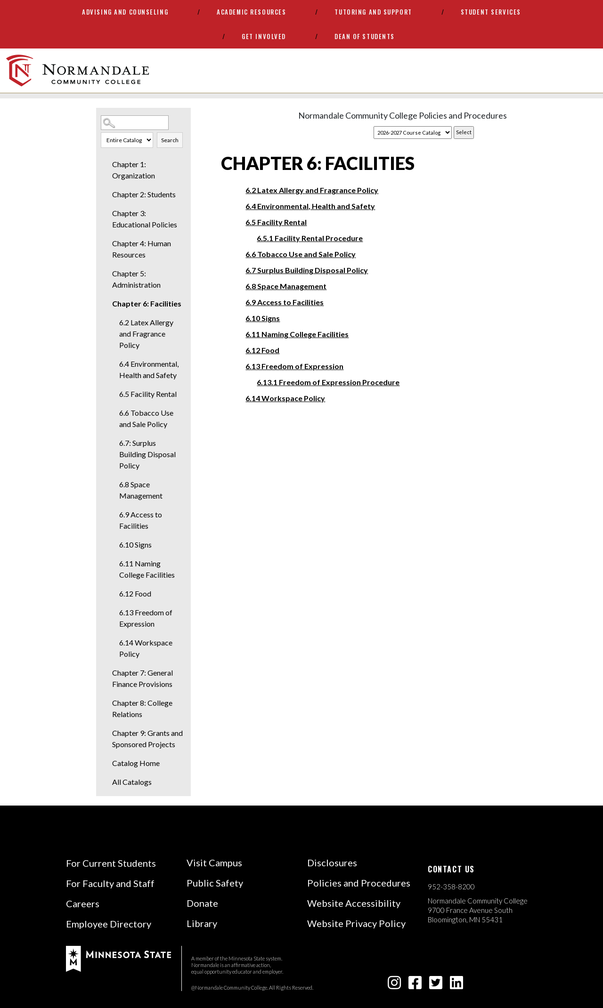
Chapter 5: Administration (136, 279)
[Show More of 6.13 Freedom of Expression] (112, 612)
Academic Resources (251, 11)
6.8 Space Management (141, 490)
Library (202, 923)
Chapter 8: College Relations (142, 708)
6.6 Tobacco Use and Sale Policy (146, 418)
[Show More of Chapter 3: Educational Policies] (105, 213)
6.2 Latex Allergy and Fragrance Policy (146, 333)
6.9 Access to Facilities (140, 520)
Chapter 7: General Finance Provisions (142, 678)
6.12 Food (135, 593)
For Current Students (111, 863)
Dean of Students (364, 36)
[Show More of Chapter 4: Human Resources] (105, 243)
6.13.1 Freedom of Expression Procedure (328, 382)
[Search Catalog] (135, 122)
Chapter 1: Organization (133, 170)
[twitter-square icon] (435, 985)
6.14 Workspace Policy (145, 648)
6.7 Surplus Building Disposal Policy (306, 270)
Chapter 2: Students (144, 194)
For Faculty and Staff (110, 883)
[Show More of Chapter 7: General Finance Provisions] (105, 672)
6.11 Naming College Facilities (147, 569)
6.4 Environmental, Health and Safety (149, 369)
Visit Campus (214, 862)
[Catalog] (413, 132)
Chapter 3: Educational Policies (144, 219)
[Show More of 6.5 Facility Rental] (112, 394)
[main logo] (77, 70)
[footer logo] (118, 957)
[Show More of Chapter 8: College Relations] (105, 703)
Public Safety (215, 882)
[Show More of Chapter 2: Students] (105, 194)
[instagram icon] (394, 985)
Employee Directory (108, 923)
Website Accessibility (353, 903)
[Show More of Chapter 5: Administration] (105, 273)
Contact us (451, 869)
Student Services (491, 11)
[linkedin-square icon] (456, 985)
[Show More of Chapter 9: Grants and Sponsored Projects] (105, 733)
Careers (82, 903)
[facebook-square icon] (415, 985)
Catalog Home (136, 762)
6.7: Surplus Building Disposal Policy (147, 454)
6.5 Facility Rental (148, 393)
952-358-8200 (451, 886)
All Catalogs (132, 781)
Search (170, 140)
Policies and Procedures (358, 882)
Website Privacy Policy (356, 923)
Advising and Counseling (125, 11)
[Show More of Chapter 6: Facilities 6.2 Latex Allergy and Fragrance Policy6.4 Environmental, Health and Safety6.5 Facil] (105, 303)
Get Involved (264, 36)
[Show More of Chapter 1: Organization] (105, 164)
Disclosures (332, 862)
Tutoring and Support (373, 11)
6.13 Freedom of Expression (145, 618)
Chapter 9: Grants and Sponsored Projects (147, 738)
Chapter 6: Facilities (146, 303)
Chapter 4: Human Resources (141, 249)
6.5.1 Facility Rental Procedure (310, 238)
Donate (202, 903)
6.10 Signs (135, 544)
